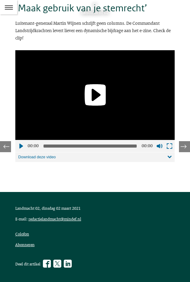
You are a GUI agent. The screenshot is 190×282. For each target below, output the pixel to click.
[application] (95, 95)
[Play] (95, 95)
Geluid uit (159, 146)
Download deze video (37, 157)
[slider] (90, 146)
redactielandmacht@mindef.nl (54, 219)
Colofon (22, 234)
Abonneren (25, 244)
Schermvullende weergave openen (169, 146)
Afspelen (21, 146)
